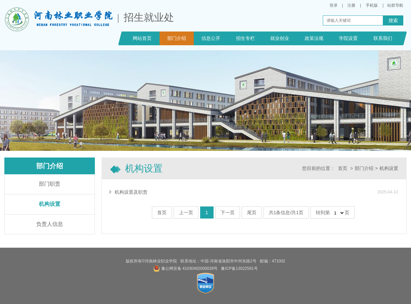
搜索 (393, 20)
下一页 (228, 212)
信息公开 (210, 38)
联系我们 (382, 38)
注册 (351, 5)
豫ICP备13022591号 (239, 268)
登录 (334, 5)
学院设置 (348, 38)
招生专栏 (245, 38)
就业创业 (279, 38)
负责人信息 (49, 224)
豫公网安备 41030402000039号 (185, 268)
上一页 (186, 212)
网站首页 (142, 38)
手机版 (372, 5)
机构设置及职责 (131, 192)
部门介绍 (176, 38)
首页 (342, 168)
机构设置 (49, 204)
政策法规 (314, 38)
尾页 (251, 212)
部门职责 (49, 184)
